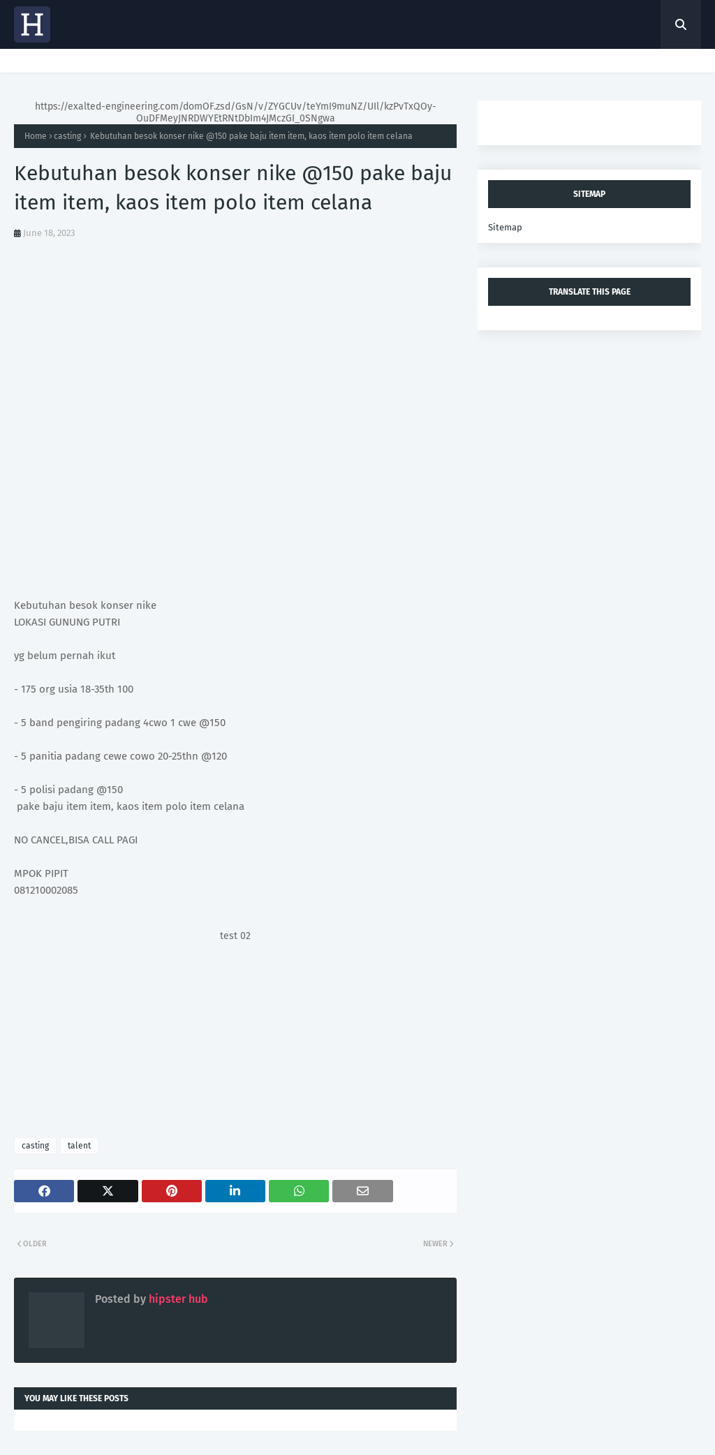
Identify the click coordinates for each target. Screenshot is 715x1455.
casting (67, 136)
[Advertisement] (235, 1039)
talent (79, 1146)
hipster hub (177, 1299)
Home (35, 136)
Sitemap (505, 227)
